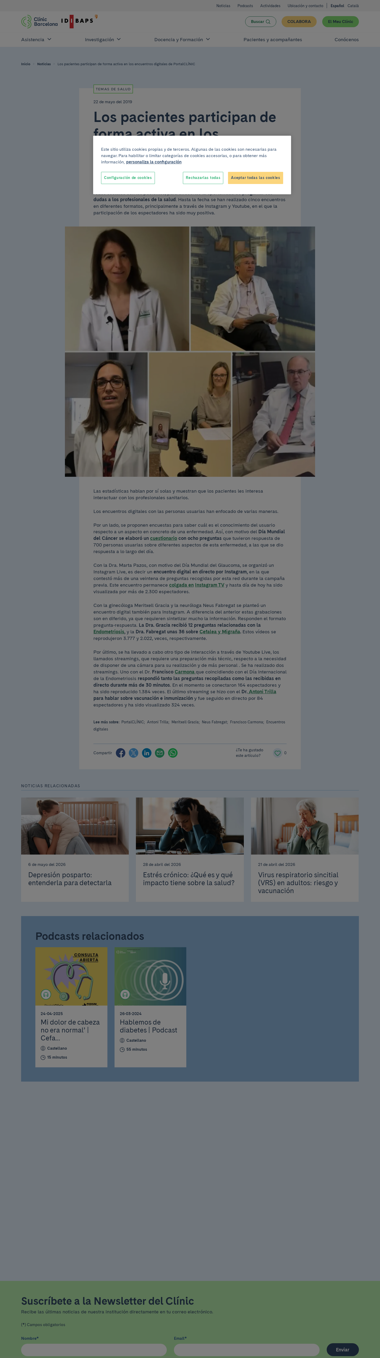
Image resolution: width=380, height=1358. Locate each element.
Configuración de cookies (128, 178)
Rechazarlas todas (203, 178)
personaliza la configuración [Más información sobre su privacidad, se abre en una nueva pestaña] (154, 161)
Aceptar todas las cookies (255, 178)
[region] (192, 165)
